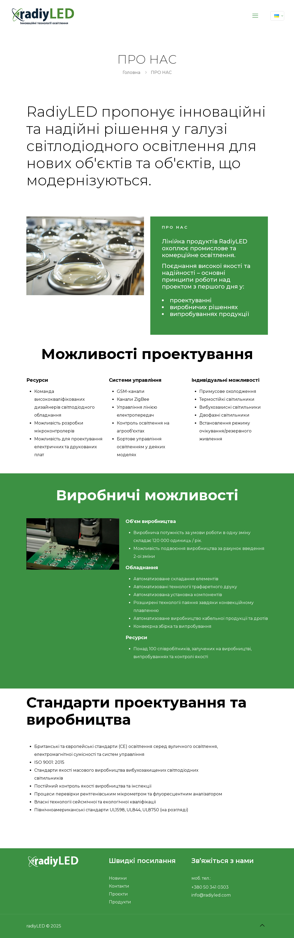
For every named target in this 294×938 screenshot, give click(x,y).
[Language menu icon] (277, 16)
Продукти (120, 901)
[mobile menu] (255, 15)
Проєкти (118, 894)
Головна (131, 72)
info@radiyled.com (211, 895)
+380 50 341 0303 (210, 887)
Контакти (119, 886)
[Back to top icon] (262, 925)
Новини (118, 878)
